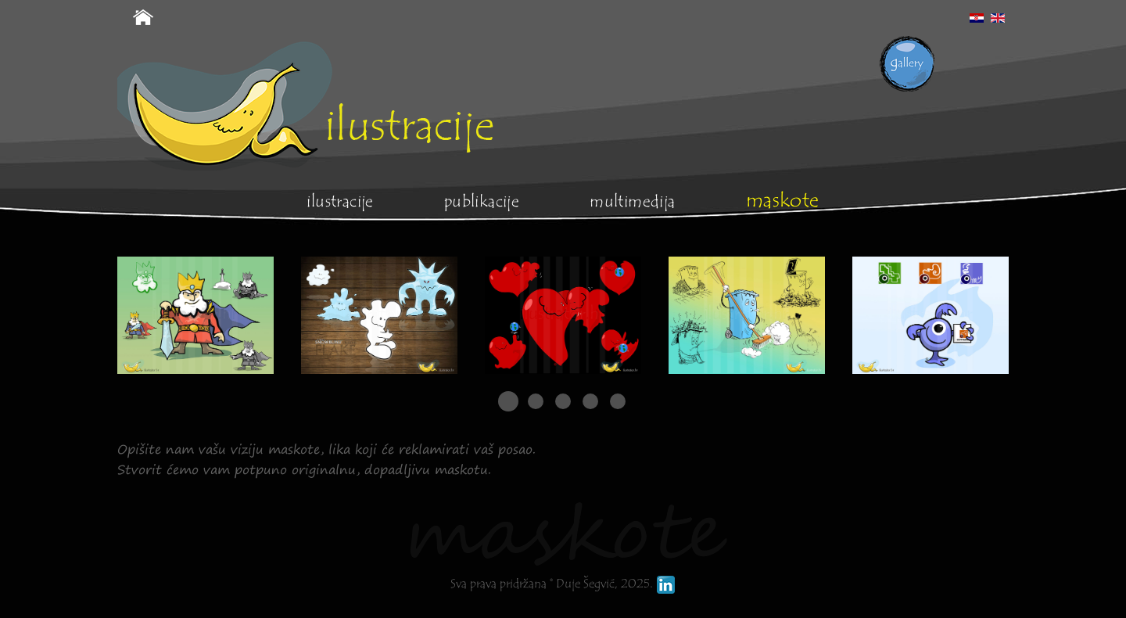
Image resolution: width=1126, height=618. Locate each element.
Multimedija (632, 201)
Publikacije (481, 201)
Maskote (782, 200)
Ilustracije (340, 201)
